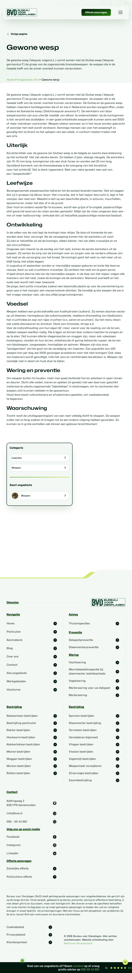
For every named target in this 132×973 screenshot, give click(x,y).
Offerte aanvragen (96, 12)
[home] (21, 12)
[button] (119, 12)
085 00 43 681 (90, 969)
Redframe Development (78, 943)
